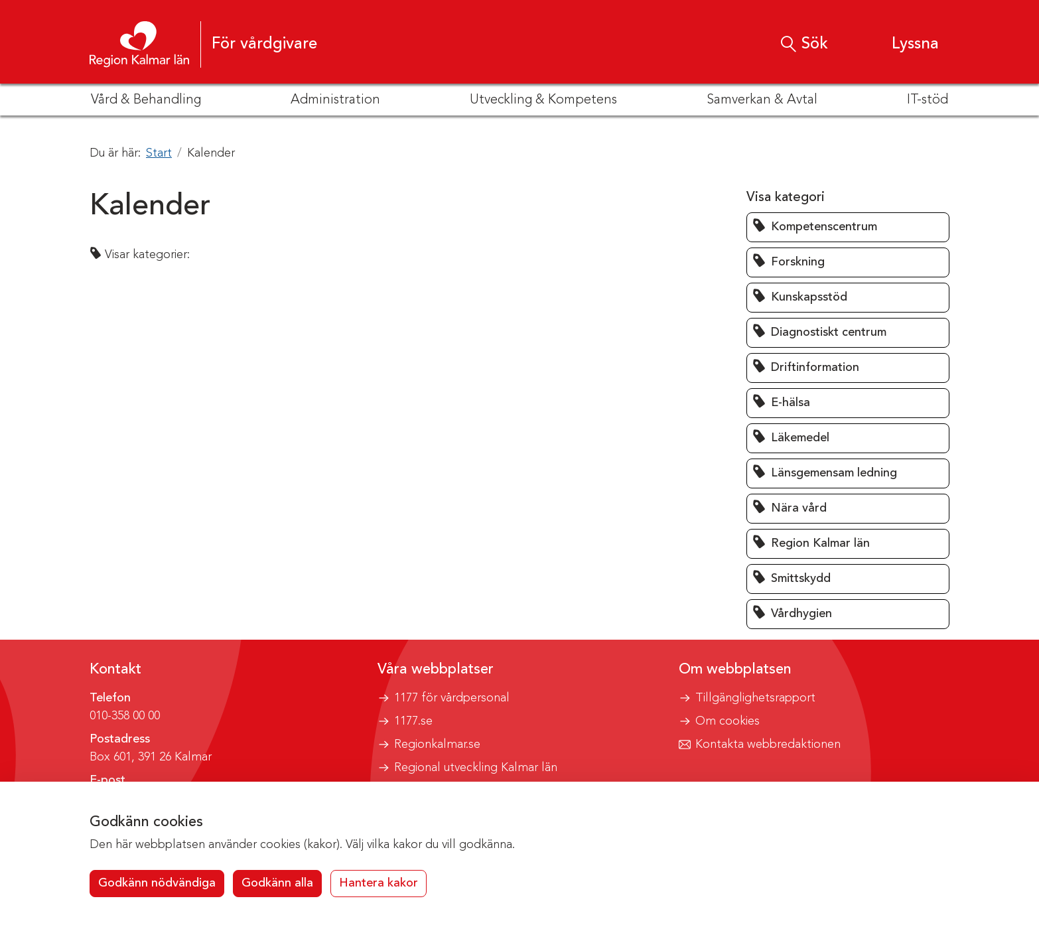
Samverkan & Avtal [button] (762, 100)
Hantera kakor (378, 883)
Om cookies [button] (727, 721)
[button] (902, 44)
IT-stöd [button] (927, 100)
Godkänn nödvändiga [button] (157, 883)
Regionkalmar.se (437, 744)
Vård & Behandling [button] (146, 100)
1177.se (413, 721)
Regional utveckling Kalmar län (475, 768)
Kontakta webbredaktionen (768, 744)
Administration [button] (335, 100)
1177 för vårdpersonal (452, 698)
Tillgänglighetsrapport (755, 698)
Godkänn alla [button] (277, 883)
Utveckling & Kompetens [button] (543, 100)
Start (159, 153)
